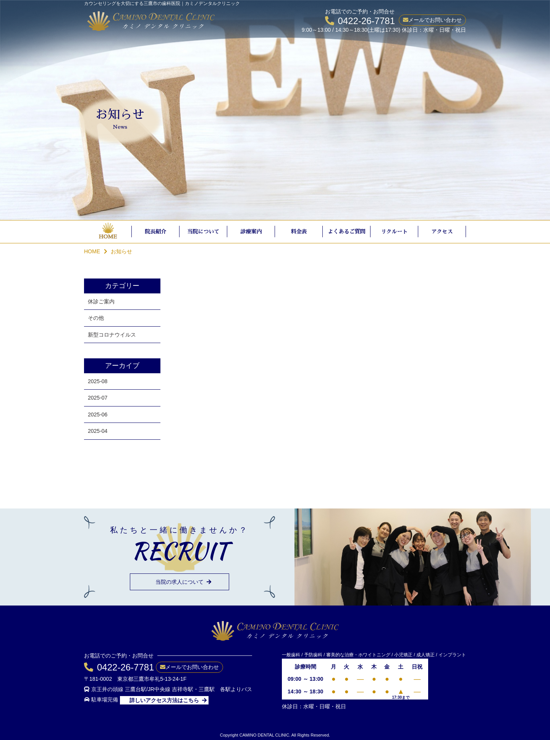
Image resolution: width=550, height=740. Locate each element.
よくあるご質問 (347, 231)
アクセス (442, 231)
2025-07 (97, 398)
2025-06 (97, 414)
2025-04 (97, 431)
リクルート (394, 231)
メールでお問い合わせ (435, 20)
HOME (108, 236)
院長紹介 (156, 231)
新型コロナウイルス (112, 335)
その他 (96, 318)
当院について (204, 231)
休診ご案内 (101, 301)
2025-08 (97, 381)
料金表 (299, 231)
